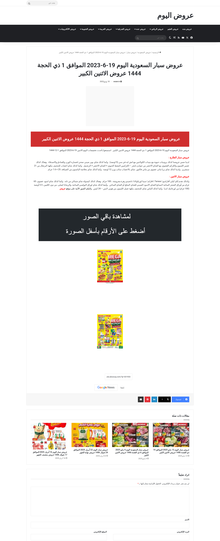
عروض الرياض (157, 29)
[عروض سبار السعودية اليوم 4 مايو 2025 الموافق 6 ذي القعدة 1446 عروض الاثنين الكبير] (130, 435)
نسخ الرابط (96, 377)
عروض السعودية (144, 52)
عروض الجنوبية (88, 29)
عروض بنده (187, 29)
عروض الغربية (106, 29)
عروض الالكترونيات (68, 29)
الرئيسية (156, 52)
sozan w (116, 82)
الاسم (187, 520)
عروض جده (140, 29)
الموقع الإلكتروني (100, 532)
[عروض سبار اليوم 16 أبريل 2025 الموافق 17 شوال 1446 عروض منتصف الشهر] (49, 436)
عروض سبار (131, 52)
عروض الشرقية (123, 29)
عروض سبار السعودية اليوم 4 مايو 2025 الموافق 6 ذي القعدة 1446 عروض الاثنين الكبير (132, 452)
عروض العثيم (173, 29)
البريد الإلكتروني (183, 532)
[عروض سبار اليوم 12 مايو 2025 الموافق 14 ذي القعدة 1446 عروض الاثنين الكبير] (171, 435)
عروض (63, 188)
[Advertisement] (110, 106)
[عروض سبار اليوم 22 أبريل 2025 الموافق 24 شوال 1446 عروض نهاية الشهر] (90, 435)
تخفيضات (92, 150)
